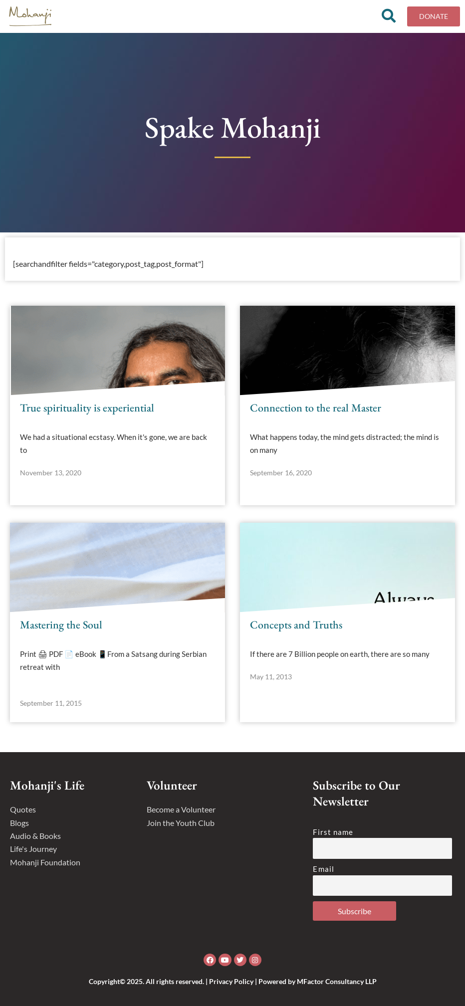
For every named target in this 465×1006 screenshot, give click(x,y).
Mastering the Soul (61, 624)
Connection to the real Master (315, 408)
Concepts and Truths (296, 624)
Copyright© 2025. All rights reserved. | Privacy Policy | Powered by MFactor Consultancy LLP (233, 981)
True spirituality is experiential (87, 408)
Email (323, 868)
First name (333, 831)
